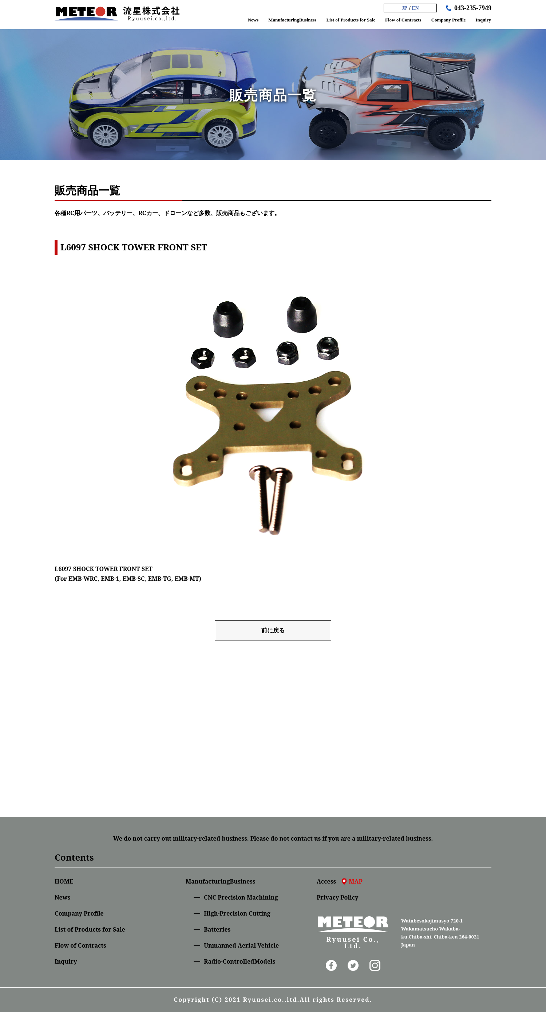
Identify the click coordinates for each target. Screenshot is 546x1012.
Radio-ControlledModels (239, 961)
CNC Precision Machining (241, 897)
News (62, 897)
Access (340, 881)
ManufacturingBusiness (220, 881)
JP (404, 8)
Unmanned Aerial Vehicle (241, 945)
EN (415, 8)
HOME (64, 881)
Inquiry (66, 961)
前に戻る (273, 630)
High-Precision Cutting (237, 913)
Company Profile (79, 913)
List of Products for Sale (90, 929)
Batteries (217, 929)
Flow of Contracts (80, 945)
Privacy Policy (337, 897)
